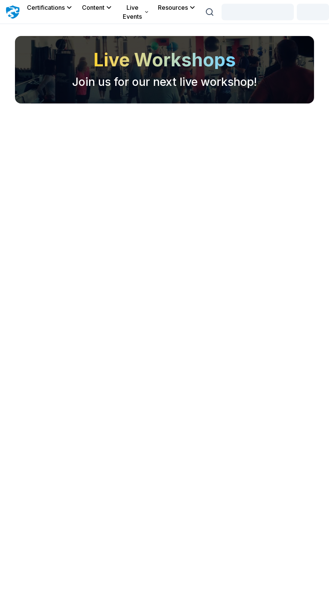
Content (97, 7)
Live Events (136, 12)
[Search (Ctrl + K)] (209, 11)
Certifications (50, 7)
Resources (177, 7)
